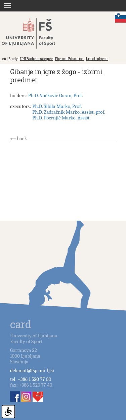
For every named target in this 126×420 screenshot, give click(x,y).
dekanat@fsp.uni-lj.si (32, 370)
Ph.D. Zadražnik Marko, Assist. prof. (68, 112)
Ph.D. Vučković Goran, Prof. (55, 95)
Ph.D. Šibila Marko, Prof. (57, 106)
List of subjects (97, 59)
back (22, 139)
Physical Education (69, 59)
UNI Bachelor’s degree (36, 59)
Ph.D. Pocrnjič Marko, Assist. (61, 118)
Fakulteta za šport (34, 33)
